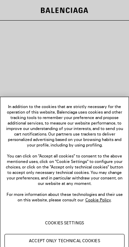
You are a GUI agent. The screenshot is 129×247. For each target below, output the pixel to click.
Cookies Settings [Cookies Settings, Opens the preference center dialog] (64, 225)
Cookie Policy (98, 202)
